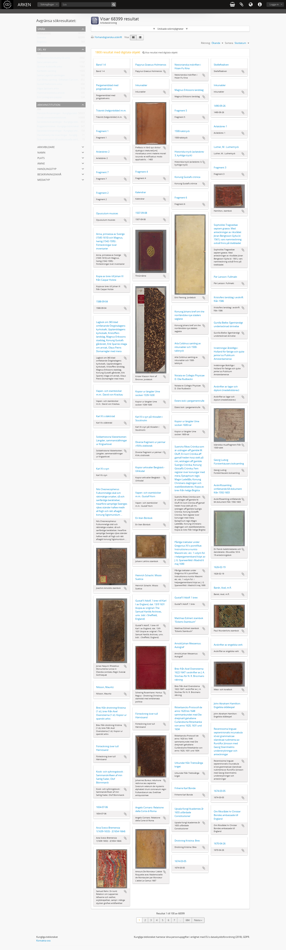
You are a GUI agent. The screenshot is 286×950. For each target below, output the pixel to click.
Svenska (41, 38)
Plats (41, 157)
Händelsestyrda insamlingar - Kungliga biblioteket (64, 135)
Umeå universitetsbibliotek (51, 118)
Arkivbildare (46, 146)
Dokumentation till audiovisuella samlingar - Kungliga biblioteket (72, 140)
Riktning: (205, 43)
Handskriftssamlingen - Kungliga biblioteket (60, 114)
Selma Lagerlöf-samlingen (51, 76)
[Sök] (88, 4)
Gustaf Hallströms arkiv (49, 84)
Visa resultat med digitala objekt (159, 52)
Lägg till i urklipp (125, 71)
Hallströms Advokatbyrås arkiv (53, 58)
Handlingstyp (46, 168)
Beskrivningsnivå (49, 174)
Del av (41, 49)
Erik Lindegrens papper (49, 98)
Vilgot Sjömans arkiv (48, 89)
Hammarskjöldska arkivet (51, 93)
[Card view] (133, 37)
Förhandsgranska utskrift (106, 37)
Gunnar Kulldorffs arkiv (49, 67)
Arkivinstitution (48, 104)
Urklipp (241, 4)
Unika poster (44, 34)
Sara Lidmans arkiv (47, 63)
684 (188, 920)
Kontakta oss (43, 940)
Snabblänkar (259, 4)
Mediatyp (43, 179)
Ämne (41, 163)
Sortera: (229, 43)
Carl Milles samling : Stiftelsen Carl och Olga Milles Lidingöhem (70, 80)
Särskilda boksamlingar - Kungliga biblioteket (61, 122)
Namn (41, 152)
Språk (250, 4)
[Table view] (140, 37)
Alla (39, 54)
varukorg (232, 4)
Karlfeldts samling (46, 71)
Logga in (274, 4)
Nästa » (198, 920)
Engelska (42, 42)
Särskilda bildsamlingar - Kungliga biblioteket (61, 131)
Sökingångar (47, 4)
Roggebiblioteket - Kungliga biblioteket (58, 127)
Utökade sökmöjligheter (170, 28)
